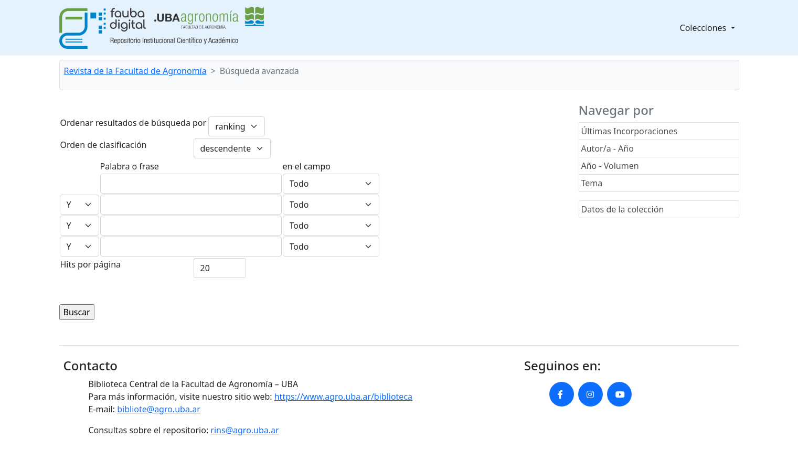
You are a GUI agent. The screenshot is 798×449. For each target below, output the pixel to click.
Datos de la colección (622, 209)
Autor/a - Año (607, 148)
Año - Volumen (610, 166)
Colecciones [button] (704, 28)
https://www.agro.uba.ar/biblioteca (343, 396)
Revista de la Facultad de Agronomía (135, 71)
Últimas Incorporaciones (629, 131)
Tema (592, 183)
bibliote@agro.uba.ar (158, 409)
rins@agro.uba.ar (244, 430)
